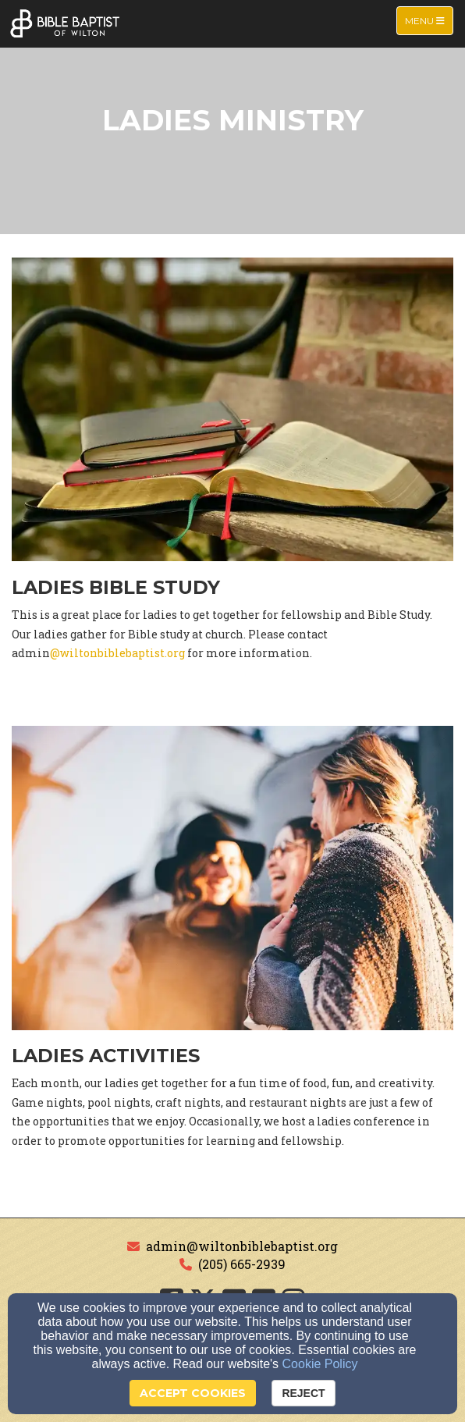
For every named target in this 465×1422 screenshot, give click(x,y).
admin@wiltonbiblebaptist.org (242, 1246)
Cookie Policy (320, 1363)
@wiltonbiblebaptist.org (117, 652)
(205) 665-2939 (242, 1264)
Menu (428, 20)
